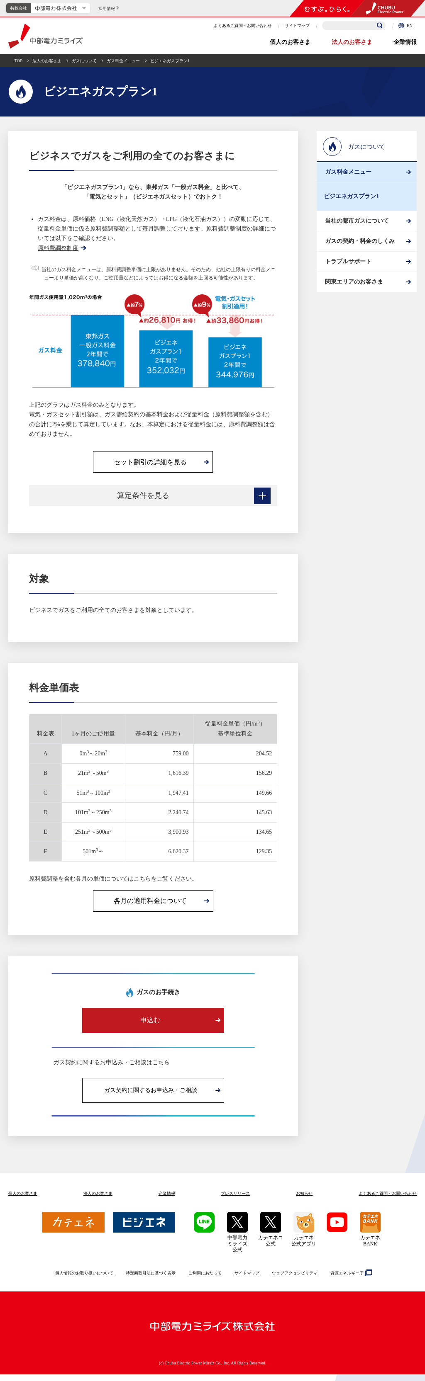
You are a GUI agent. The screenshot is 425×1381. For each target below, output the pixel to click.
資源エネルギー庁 (350, 1279)
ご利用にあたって (205, 1279)
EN (405, 25)
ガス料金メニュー (123, 60)
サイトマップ (297, 25)
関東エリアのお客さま (353, 318)
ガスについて (84, 60)
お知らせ (304, 1200)
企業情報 (405, 42)
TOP (18, 60)
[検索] (380, 26)
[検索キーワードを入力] (354, 25)
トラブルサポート (347, 289)
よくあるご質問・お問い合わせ (243, 25)
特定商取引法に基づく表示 (151, 1279)
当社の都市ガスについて (356, 233)
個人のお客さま (290, 42)
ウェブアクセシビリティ (295, 1279)
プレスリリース (235, 1200)
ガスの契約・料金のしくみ (358, 261)
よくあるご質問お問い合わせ (388, 1200)
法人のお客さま (352, 42)
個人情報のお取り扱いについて (84, 1279)
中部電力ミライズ (45, 36)
